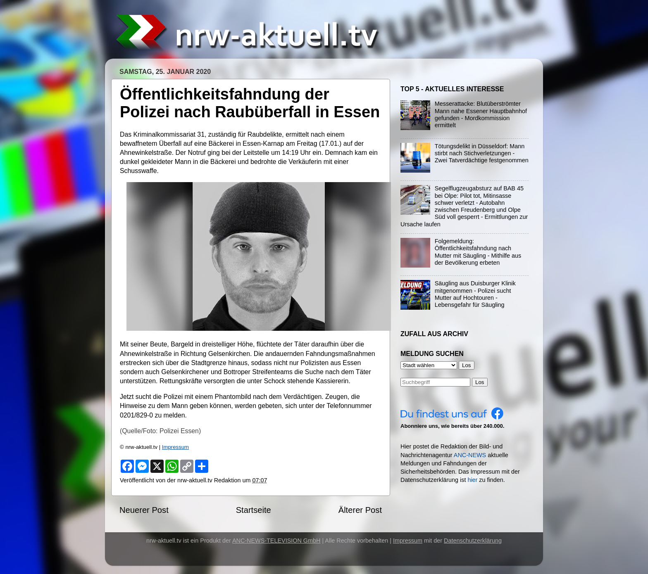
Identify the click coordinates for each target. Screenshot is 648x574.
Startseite (253, 510)
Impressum (175, 447)
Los (479, 382)
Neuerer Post (144, 510)
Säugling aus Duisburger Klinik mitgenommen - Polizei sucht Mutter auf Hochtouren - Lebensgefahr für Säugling (475, 294)
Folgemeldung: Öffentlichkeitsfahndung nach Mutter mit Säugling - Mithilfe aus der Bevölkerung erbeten (478, 252)
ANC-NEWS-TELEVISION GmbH (276, 540)
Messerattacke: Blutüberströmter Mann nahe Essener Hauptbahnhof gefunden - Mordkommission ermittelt (481, 114)
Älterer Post (360, 510)
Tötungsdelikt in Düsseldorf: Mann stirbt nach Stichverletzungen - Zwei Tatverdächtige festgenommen (482, 153)
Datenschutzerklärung (473, 540)
